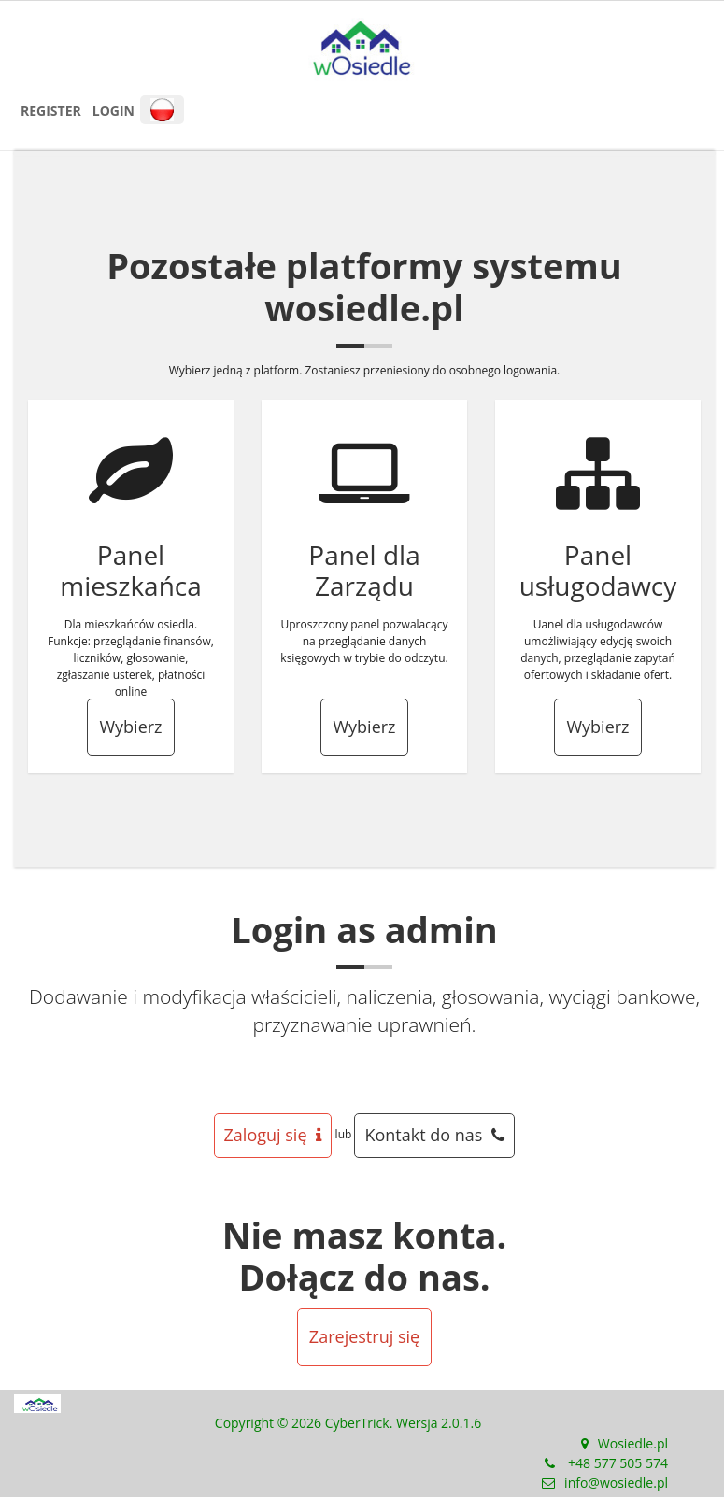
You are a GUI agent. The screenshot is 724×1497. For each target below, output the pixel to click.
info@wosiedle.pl (616, 1482)
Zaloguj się (273, 1134)
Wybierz (130, 726)
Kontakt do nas (434, 1134)
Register (51, 111)
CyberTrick (357, 1423)
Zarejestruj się (364, 1336)
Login (113, 111)
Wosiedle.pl (633, 1443)
